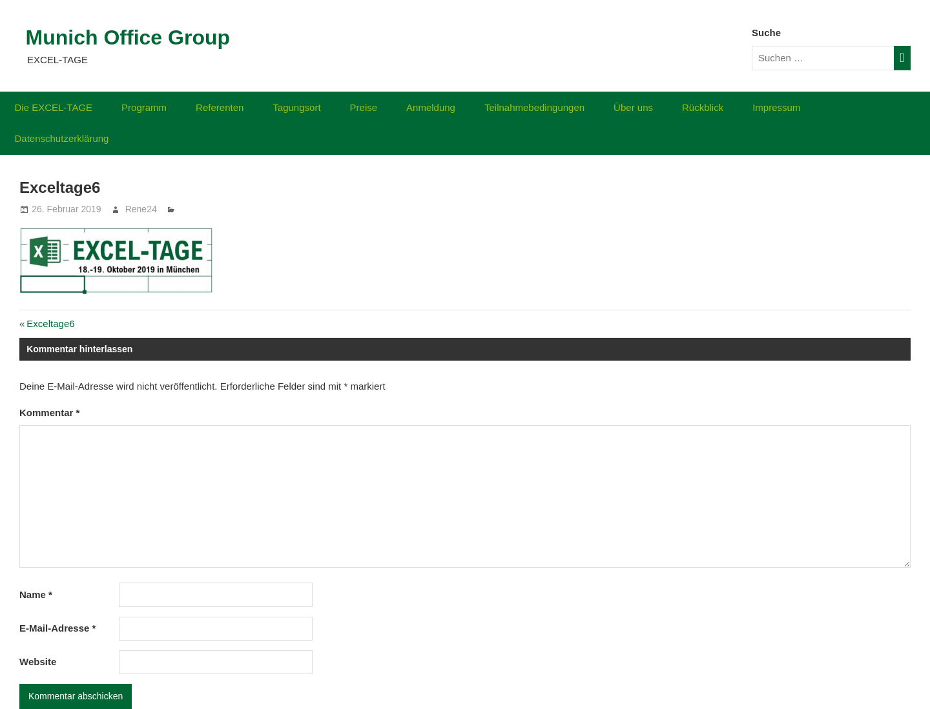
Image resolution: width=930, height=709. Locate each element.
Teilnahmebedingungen (534, 107)
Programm (144, 107)
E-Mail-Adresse (57, 628)
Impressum (776, 107)
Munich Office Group (128, 37)
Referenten (219, 107)
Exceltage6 (50, 323)
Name (35, 594)
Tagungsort (296, 107)
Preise (364, 107)
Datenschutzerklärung (62, 138)
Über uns (633, 107)
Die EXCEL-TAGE (54, 107)
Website (37, 661)
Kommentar (49, 412)
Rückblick (702, 107)
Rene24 (141, 209)
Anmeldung (430, 107)
